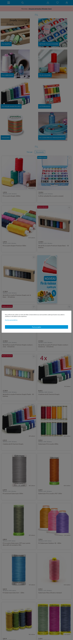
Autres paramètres (11, 320)
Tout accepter (36, 327)
